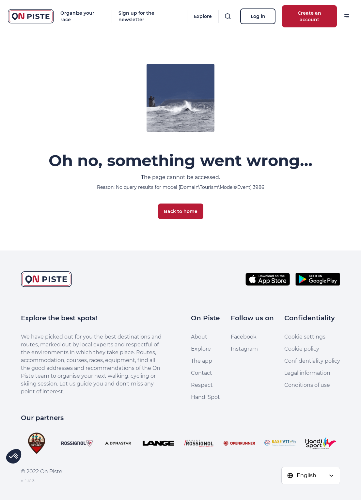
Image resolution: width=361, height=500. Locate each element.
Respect (202, 385)
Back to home (180, 211)
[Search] (228, 16)
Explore (203, 16)
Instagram (244, 349)
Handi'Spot (205, 397)
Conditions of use (307, 385)
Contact (201, 373)
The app (201, 361)
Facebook (244, 337)
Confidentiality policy (312, 361)
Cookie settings (304, 337)
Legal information (307, 373)
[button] (14, 456)
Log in (258, 16)
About (199, 337)
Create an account (309, 16)
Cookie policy (301, 349)
